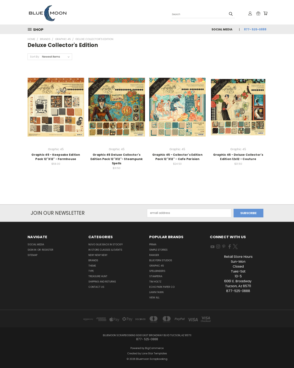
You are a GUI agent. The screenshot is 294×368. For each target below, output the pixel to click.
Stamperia (155, 276)
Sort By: (35, 57)
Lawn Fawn (156, 292)
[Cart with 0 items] (265, 13)
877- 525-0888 (255, 29)
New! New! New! (97, 255)
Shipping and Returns (102, 281)
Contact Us (96, 287)
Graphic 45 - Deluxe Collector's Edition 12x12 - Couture (238, 157)
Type (91, 271)
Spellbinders (157, 271)
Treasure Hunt (97, 276)
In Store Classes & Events (105, 249)
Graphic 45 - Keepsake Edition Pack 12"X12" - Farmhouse (55, 157)
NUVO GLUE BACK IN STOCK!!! (105, 244)
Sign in (32, 249)
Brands (93, 260)
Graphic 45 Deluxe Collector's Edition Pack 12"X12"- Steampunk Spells (116, 159)
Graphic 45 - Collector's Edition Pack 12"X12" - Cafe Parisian (177, 157)
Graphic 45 (156, 265)
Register (47, 249)
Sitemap (32, 255)
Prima (152, 244)
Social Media (222, 29)
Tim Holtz (155, 281)
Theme (92, 265)
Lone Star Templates (154, 353)
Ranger (154, 255)
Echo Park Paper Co (162, 287)
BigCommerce (154, 348)
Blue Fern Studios (160, 260)
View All (154, 297)
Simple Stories (158, 249)
